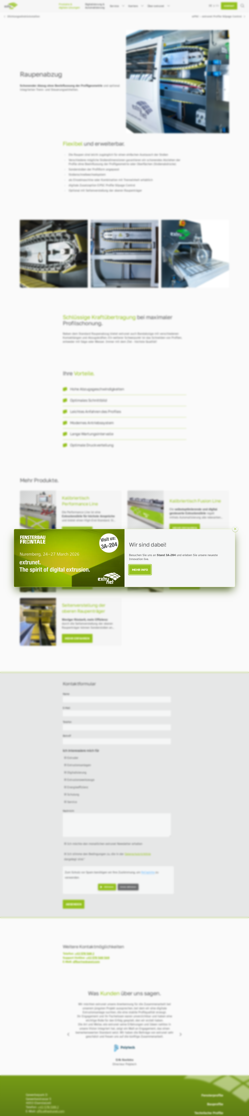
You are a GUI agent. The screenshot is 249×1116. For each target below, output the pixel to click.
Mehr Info (140, 569)
